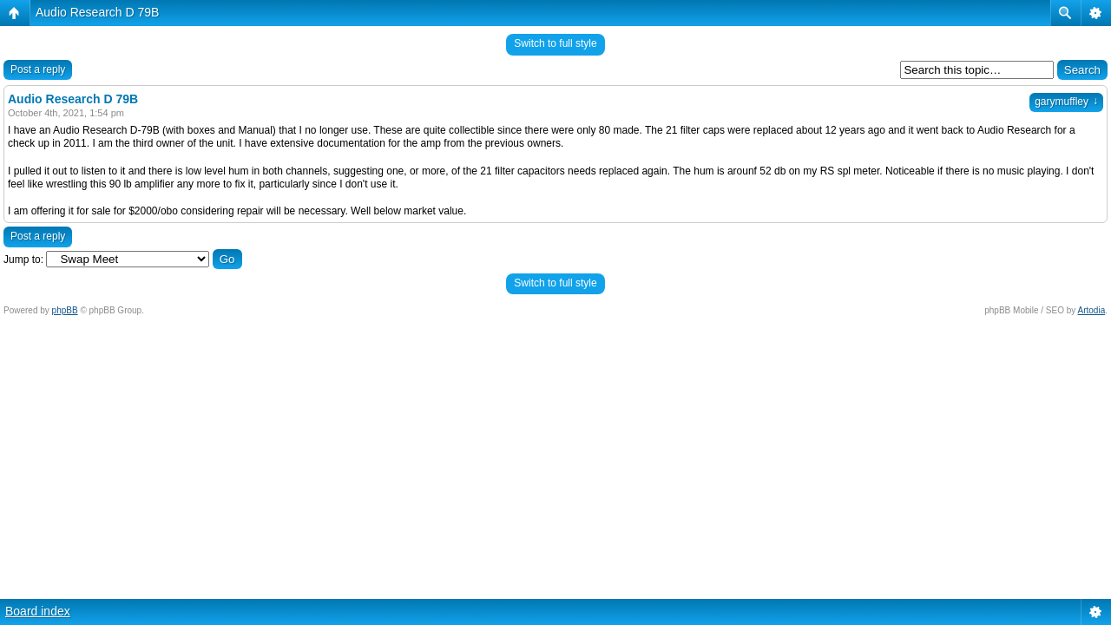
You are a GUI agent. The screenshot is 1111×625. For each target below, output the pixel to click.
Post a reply (37, 69)
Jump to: (23, 259)
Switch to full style (555, 43)
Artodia (1092, 310)
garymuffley (1066, 101)
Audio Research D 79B (97, 12)
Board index (37, 611)
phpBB (65, 310)
